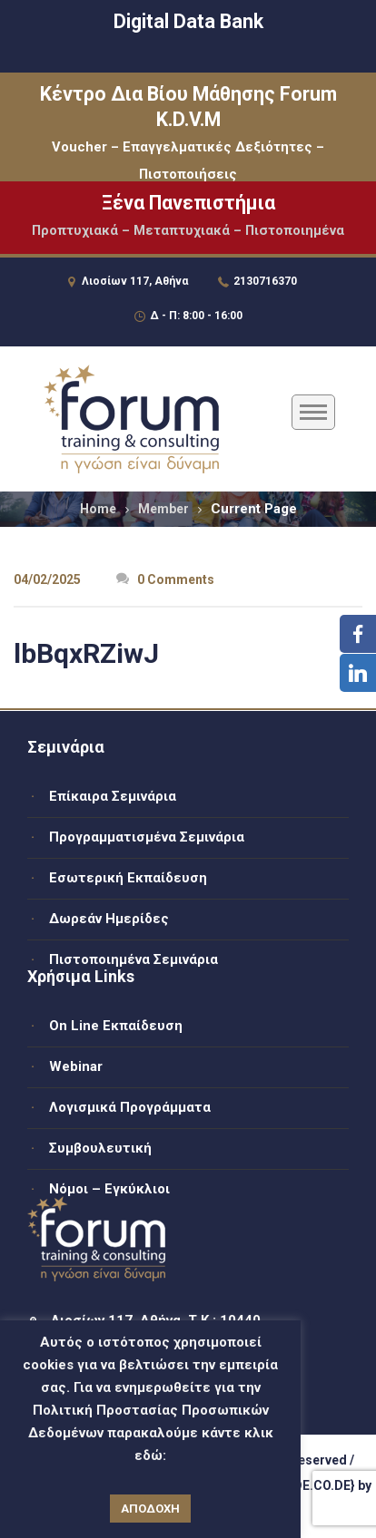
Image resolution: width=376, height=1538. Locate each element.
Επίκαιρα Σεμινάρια (112, 796)
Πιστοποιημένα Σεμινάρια (133, 959)
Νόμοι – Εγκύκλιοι (109, 1189)
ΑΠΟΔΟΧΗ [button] (150, 1508)
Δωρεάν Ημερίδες (109, 918)
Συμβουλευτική (100, 1148)
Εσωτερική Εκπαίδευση (128, 878)
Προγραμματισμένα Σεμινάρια (146, 837)
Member (163, 508)
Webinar (76, 1066)
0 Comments (165, 579)
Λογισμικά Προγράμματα (130, 1107)
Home (98, 508)
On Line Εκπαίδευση (116, 1025)
